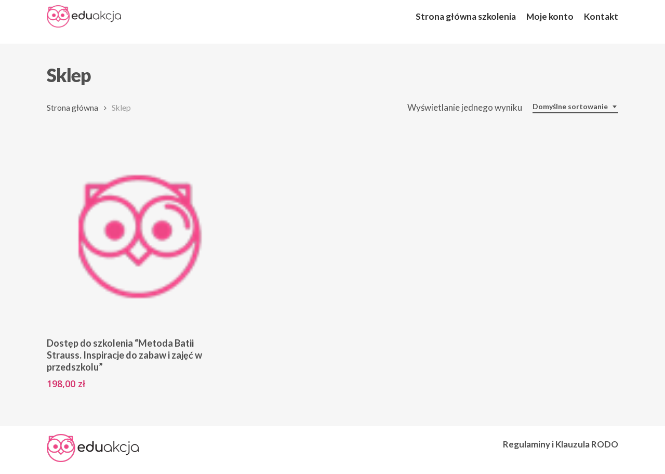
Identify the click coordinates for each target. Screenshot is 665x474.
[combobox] (575, 106)
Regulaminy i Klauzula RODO (560, 444)
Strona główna (72, 107)
